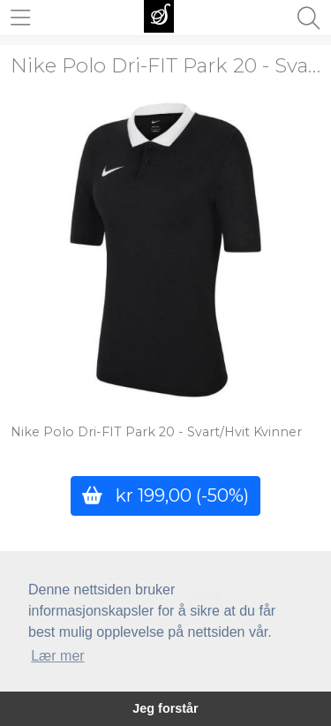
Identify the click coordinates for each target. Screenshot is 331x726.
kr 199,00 (165, 495)
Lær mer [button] (57, 655)
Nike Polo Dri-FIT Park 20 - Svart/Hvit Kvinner (156, 432)
